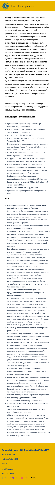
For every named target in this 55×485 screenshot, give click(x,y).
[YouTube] (25, 478)
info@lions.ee (7, 469)
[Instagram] (16, 478)
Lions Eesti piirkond (23, 6)
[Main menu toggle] (50, 6)
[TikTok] (33, 478)
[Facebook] (6, 478)
